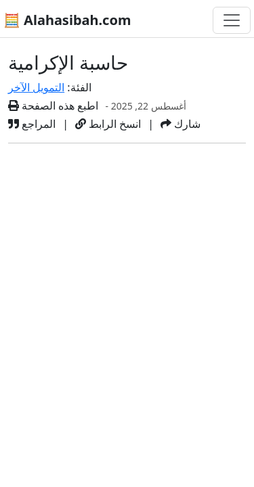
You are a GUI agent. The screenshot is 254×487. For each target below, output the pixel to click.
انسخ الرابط (108, 123)
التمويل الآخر (36, 87)
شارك (180, 123)
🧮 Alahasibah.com (67, 20)
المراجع (32, 123)
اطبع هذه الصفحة (53, 105)
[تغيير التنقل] (232, 20)
